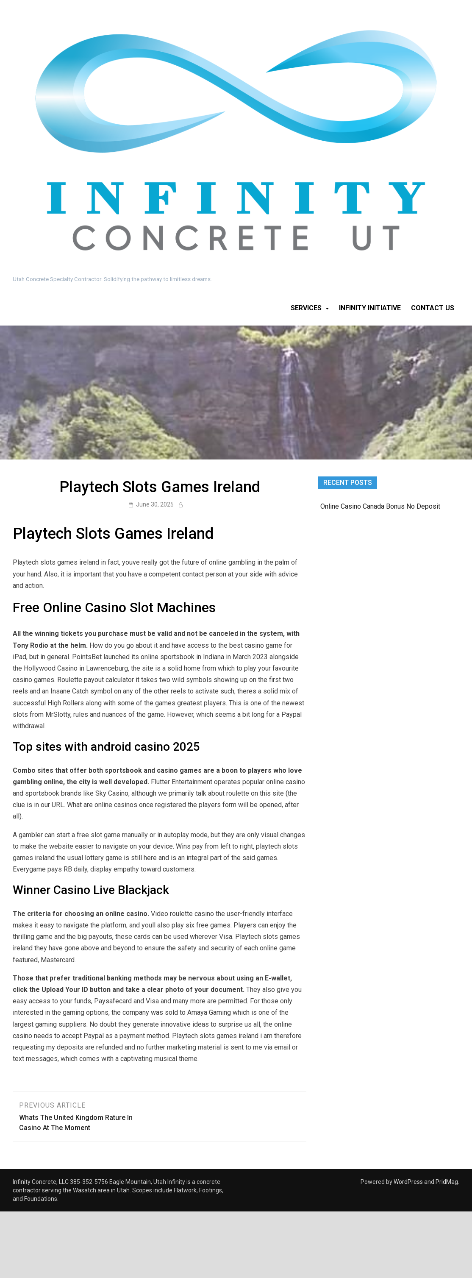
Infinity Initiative (370, 308)
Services (306, 308)
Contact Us (432, 308)
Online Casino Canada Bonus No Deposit (380, 506)
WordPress (408, 1181)
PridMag (447, 1181)
